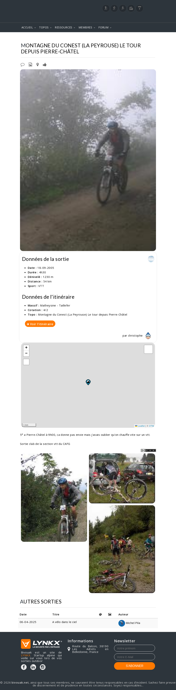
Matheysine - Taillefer (51, 38)
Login (136, 19)
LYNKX (25, 655)
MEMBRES (85, 27)
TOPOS (44, 27)
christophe (140, 335)
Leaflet (140, 426)
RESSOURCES (63, 27)
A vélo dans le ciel (65, 622)
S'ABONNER (134, 665)
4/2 (45, 310)
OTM (151, 426)
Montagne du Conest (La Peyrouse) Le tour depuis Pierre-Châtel (82, 314)
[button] (88, 382)
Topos (25, 38)
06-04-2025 (28, 622)
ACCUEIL (27, 27)
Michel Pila (129, 623)
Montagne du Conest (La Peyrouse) (99, 38)
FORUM (103, 27)
